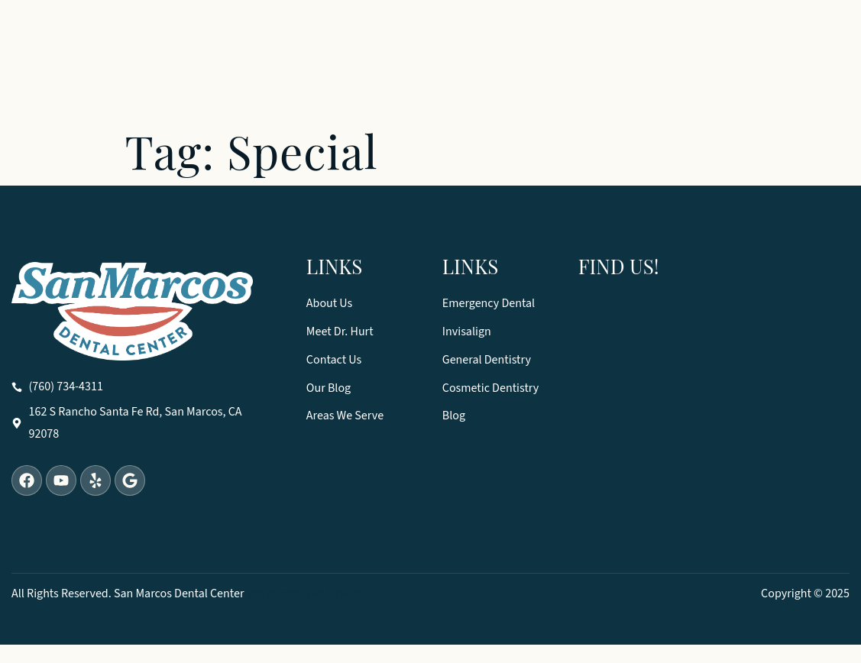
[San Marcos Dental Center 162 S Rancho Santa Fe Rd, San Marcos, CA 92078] (714, 425)
